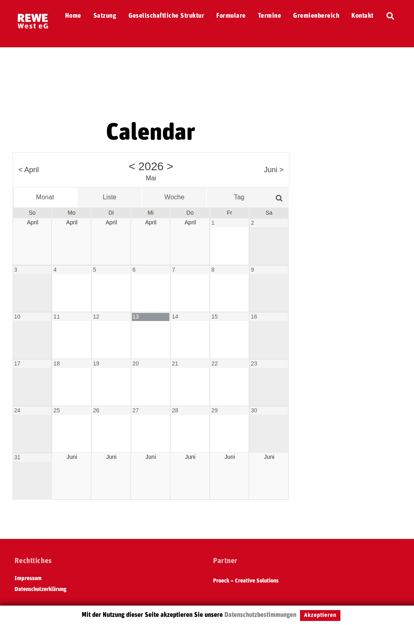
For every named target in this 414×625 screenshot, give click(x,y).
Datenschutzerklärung (41, 590)
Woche (175, 197)
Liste (109, 197)
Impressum (28, 579)
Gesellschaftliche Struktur (166, 16)
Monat (45, 197)
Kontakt (362, 16)
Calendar (150, 133)
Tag (239, 197)
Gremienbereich (316, 16)
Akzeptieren (320, 615)
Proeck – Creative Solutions (246, 581)
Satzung (104, 16)
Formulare (230, 16)
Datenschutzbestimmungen (260, 615)
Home (73, 16)
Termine (269, 16)
